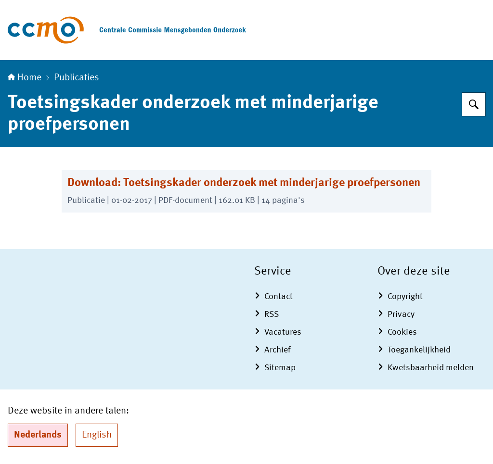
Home (24, 78)
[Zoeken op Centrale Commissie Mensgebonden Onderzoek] (473, 104)
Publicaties (76, 78)
